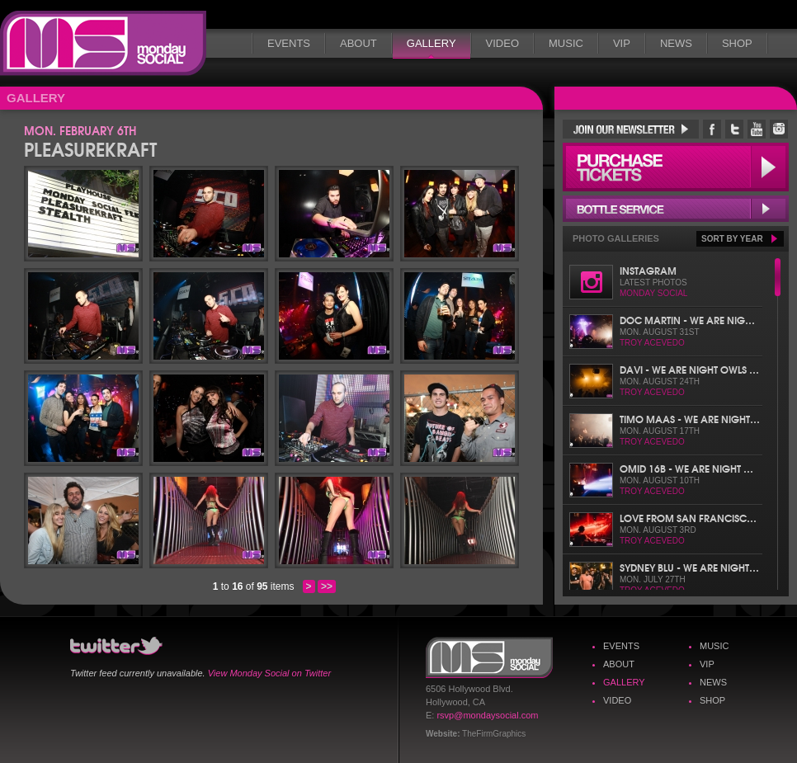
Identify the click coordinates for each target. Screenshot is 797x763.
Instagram (648, 270)
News (676, 43)
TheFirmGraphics (494, 733)
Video (502, 43)
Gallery (431, 43)
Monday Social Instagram (779, 129)
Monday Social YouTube (756, 129)
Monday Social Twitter (734, 129)
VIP (621, 43)
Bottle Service (676, 208)
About (358, 43)
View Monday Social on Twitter (269, 673)
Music (566, 43)
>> (326, 586)
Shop (737, 43)
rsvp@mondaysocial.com (487, 715)
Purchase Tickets (676, 167)
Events (288, 43)
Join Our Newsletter (631, 129)
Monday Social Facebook (712, 129)
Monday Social (103, 43)
